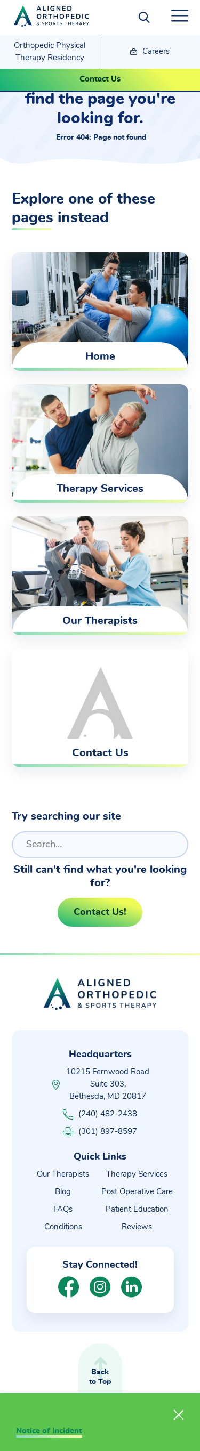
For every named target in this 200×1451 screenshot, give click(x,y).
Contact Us (100, 79)
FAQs (63, 1209)
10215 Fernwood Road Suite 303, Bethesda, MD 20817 (107, 1084)
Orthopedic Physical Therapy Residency (49, 52)
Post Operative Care (137, 1192)
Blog (63, 1192)
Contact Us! (100, 912)
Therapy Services (136, 1174)
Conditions (63, 1227)
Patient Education (137, 1209)
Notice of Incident (49, 1431)
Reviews (137, 1227)
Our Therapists (63, 1174)
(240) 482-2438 (100, 1114)
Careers (150, 52)
